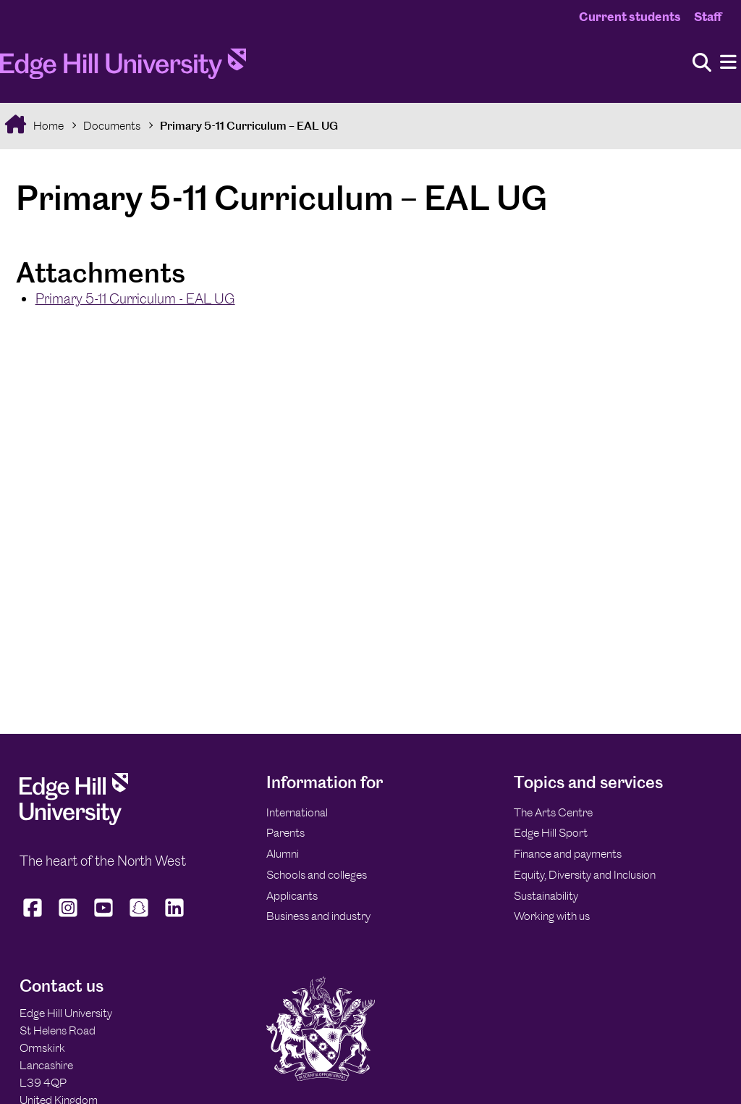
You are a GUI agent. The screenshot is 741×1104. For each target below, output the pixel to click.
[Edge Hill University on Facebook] (34, 917)
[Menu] (728, 62)
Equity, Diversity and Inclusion (585, 875)
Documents (111, 126)
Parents (285, 833)
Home (47, 126)
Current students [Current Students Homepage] (630, 16)
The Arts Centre (553, 812)
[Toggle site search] (702, 63)
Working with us (552, 916)
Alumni (282, 854)
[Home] (123, 68)
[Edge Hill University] (74, 821)
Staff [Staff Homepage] (707, 16)
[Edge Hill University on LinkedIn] (174, 917)
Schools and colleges (316, 875)
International (297, 812)
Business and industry (318, 916)
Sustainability (546, 896)
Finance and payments (568, 854)
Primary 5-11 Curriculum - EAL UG (135, 298)
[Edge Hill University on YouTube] (104, 917)
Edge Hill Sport (551, 833)
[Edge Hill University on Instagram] (68, 917)
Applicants (292, 896)
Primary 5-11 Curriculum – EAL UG (249, 126)
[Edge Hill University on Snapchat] (139, 917)
